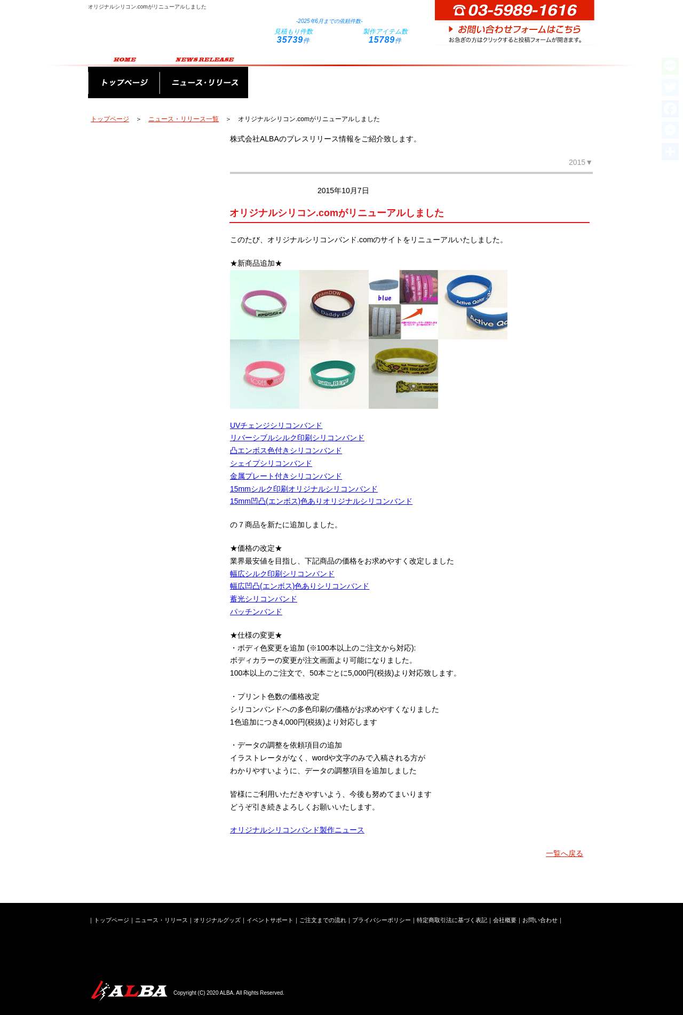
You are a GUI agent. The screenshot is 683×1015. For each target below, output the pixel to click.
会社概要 (558, 75)
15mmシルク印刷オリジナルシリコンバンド (304, 489)
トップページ (124, 75)
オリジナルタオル (146, 217)
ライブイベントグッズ (146, 425)
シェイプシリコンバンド (271, 463)
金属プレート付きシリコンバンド (286, 476)
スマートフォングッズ (146, 287)
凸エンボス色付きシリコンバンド (286, 450)
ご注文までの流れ (478, 75)
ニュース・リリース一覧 (183, 119)
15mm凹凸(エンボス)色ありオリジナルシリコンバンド (321, 501)
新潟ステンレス (146, 460)
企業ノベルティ (146, 321)
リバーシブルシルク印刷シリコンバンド (297, 437)
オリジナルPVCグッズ (146, 356)
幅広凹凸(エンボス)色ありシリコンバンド (299, 586)
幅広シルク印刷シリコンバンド (282, 573)
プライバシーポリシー (381, 920)
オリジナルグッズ (292, 75)
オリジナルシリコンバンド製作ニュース (297, 830)
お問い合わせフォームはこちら (515, 22)
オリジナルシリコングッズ (146, 391)
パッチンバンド (256, 611)
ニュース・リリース (204, 75)
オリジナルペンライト (146, 148)
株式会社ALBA (128, 991)
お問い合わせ (540, 920)
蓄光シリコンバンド (263, 598)
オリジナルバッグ (146, 182)
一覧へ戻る (564, 853)
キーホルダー (146, 252)
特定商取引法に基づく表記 (452, 920)
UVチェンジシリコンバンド (276, 425)
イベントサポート (385, 75)
